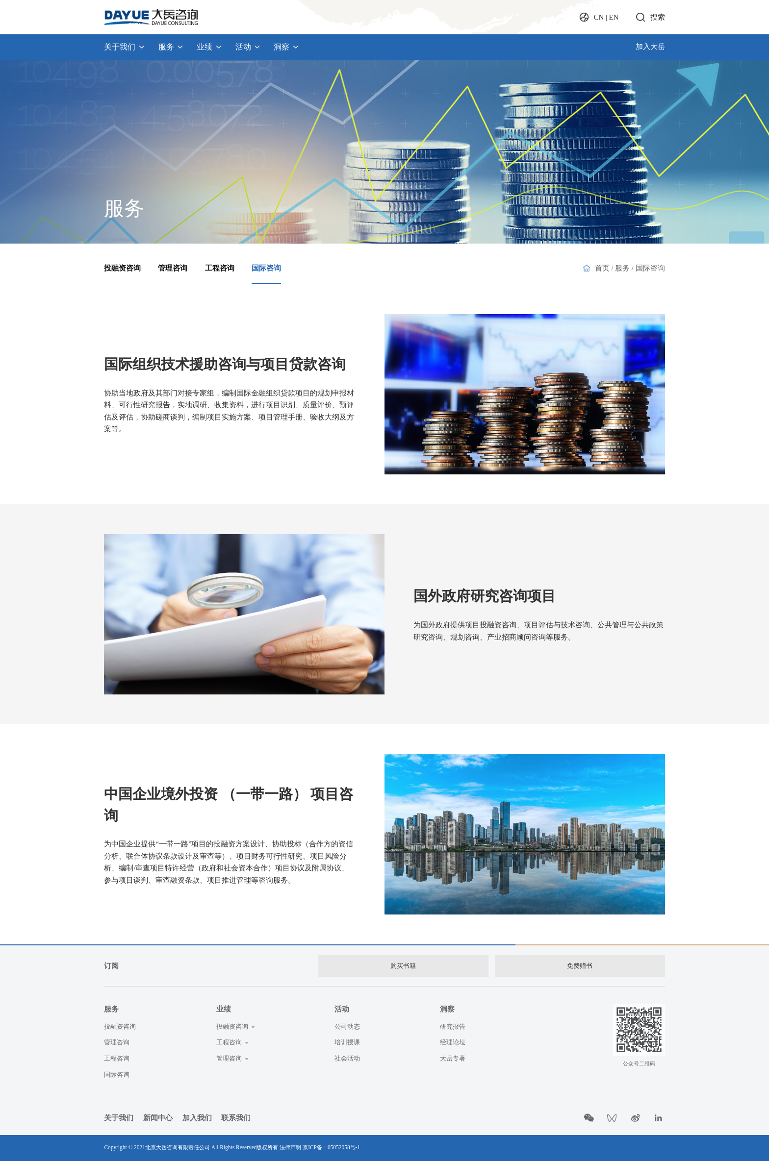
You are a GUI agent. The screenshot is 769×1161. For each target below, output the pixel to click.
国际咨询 (266, 268)
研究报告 (452, 1026)
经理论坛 (452, 1042)
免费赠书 (579, 965)
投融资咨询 (122, 268)
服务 (171, 46)
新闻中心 (158, 1118)
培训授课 (347, 1042)
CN (599, 17)
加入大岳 (650, 46)
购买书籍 (403, 965)
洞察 (286, 46)
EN (614, 17)
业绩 (209, 46)
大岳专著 (452, 1058)
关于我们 (124, 46)
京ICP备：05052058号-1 (331, 1147)
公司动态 (347, 1026)
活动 (248, 46)
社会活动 (347, 1058)
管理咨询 (172, 268)
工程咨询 (219, 268)
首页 (602, 268)
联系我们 (236, 1118)
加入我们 (197, 1118)
